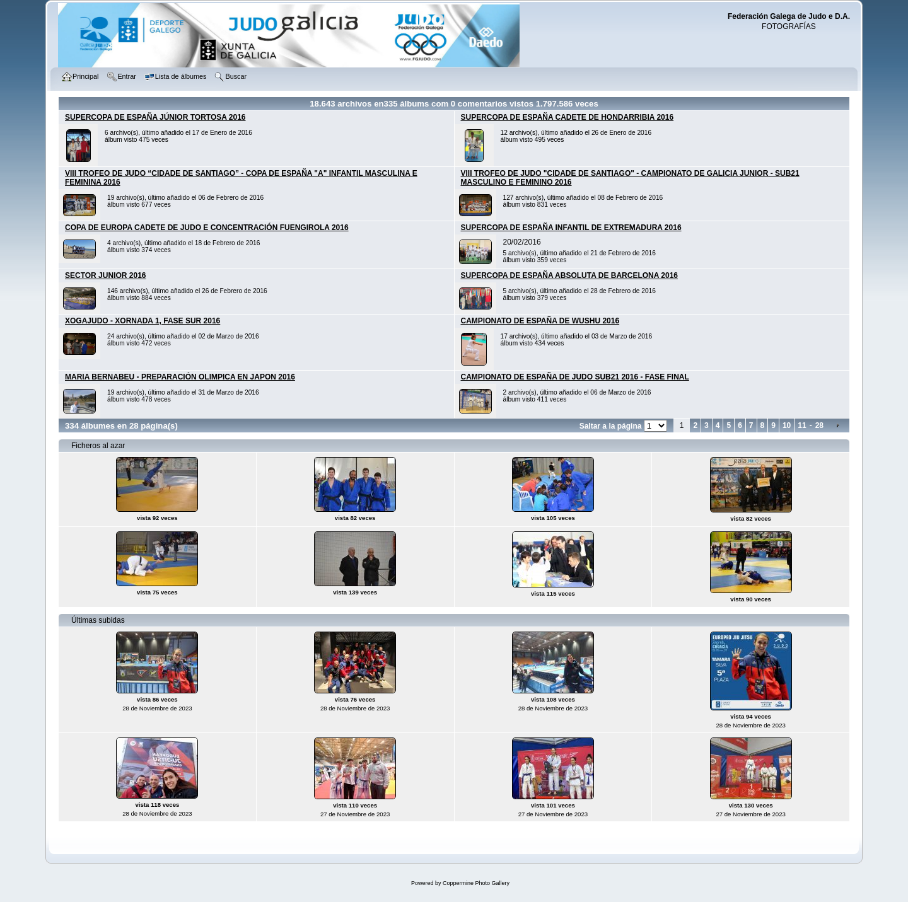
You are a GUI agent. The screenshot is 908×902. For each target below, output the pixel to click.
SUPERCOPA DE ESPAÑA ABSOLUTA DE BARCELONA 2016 (569, 275)
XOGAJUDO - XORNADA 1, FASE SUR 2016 (142, 320)
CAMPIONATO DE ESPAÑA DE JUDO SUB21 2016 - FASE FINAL (575, 377)
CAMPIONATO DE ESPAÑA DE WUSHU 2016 (540, 320)
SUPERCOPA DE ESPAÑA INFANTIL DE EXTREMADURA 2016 (571, 227)
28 (819, 425)
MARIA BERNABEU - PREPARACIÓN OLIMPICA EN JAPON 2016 (180, 377)
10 (787, 425)
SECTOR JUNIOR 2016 (105, 275)
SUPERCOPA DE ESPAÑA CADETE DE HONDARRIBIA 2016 (567, 117)
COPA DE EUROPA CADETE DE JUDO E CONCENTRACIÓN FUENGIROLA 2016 (207, 227)
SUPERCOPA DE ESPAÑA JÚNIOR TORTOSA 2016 (155, 117)
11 (802, 425)
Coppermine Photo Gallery (476, 883)
